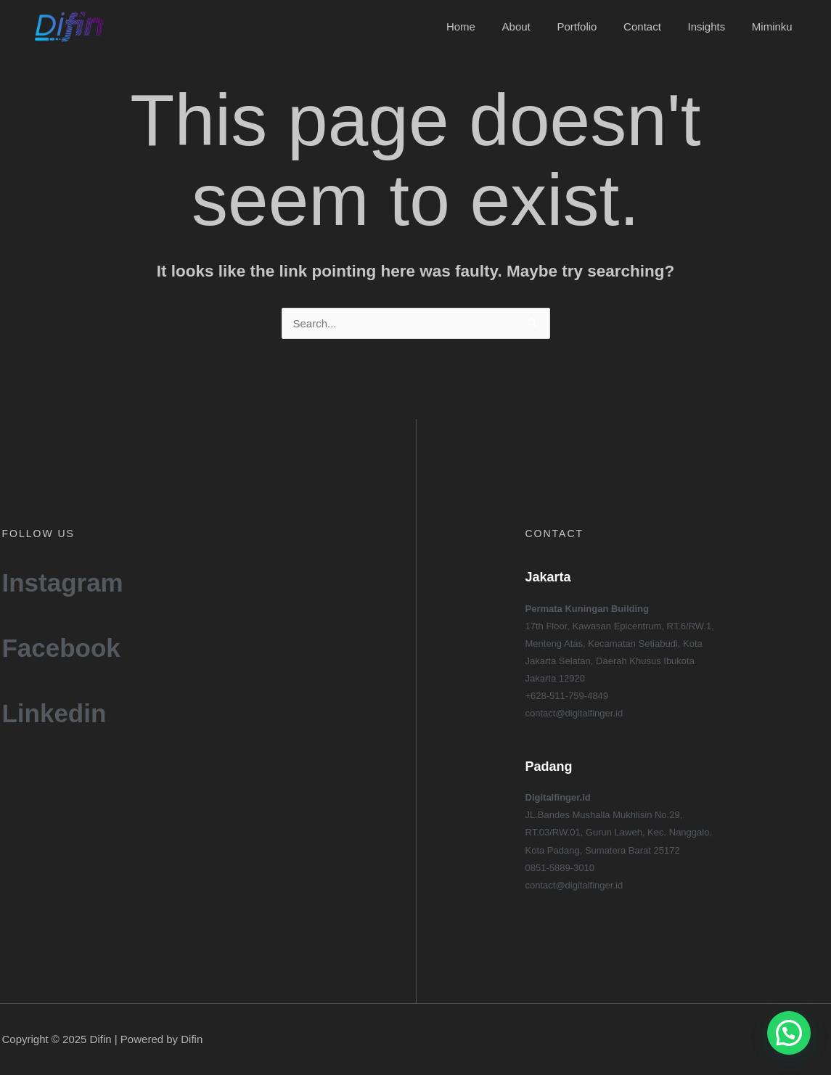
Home (487, 26)
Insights (713, 26)
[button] (789, 1033)
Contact (655, 26)
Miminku (774, 26)
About (538, 26)
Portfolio (594, 26)
